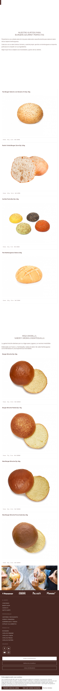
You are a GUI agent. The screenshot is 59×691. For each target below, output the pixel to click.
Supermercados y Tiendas (9, 621)
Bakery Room (6, 605)
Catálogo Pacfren (7, 640)
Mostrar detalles (47, 688)
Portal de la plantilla (29, 663)
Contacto (5, 607)
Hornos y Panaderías (8, 619)
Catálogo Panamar (7, 633)
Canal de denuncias (29, 668)
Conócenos (5, 603)
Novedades (5, 631)
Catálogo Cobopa (7, 635)
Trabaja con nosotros (29, 658)
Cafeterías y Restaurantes (10, 617)
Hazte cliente (6, 610)
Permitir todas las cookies (11, 688)
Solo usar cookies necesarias (31, 688)
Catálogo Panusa (7, 637)
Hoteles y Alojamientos (9, 624)
